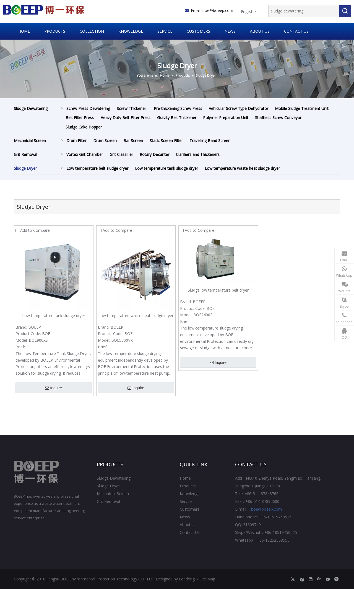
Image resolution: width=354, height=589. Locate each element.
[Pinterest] (336, 579)
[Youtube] (327, 579)
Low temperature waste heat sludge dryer (242, 168)
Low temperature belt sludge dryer (97, 168)
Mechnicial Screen (30, 140)
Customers (189, 509)
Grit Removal (25, 154)
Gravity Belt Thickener (176, 117)
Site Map (207, 579)
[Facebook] (302, 579)
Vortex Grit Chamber (84, 154)
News (185, 516)
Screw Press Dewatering (88, 108)
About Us (188, 524)
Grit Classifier (121, 154)
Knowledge (190, 493)
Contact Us (190, 532)
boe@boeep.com (217, 10)
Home (185, 478)
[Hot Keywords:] (345, 11)
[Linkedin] (310, 579)
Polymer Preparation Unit (225, 117)
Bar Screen (133, 140)
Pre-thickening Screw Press (178, 108)
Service (186, 501)
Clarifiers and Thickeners (198, 154)
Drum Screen (105, 140)
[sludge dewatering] (304, 11)
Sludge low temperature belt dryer (218, 290)
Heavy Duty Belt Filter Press (125, 117)
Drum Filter (76, 140)
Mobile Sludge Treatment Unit (302, 108)
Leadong (187, 579)
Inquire (53, 388)
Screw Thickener (132, 108)
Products (188, 485)
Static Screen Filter (166, 140)
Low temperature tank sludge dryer (166, 168)
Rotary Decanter (154, 154)
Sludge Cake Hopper (84, 127)
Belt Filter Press (80, 117)
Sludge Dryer (25, 168)
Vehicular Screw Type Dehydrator (238, 108)
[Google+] (319, 579)
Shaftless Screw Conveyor (279, 117)
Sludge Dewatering (31, 108)
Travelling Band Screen (209, 140)
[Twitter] (293, 579)
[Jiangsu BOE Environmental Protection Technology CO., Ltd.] (36, 472)
